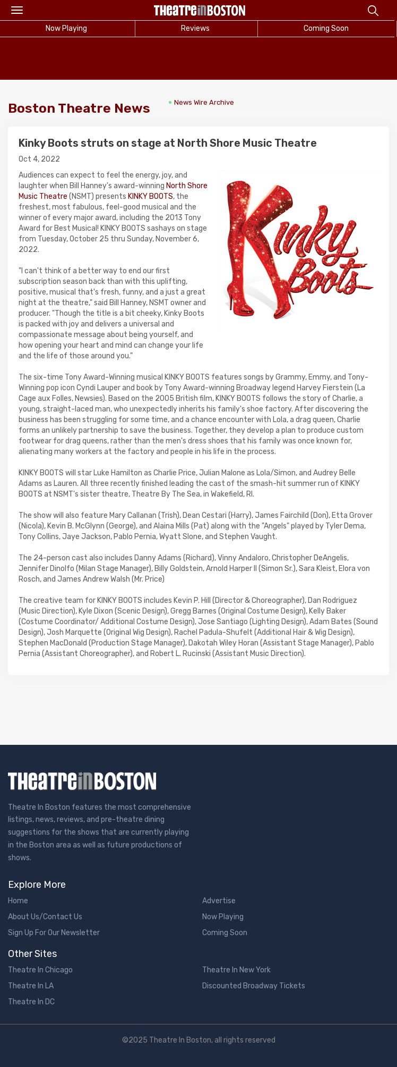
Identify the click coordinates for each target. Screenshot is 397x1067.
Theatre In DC (31, 1001)
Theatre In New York (236, 969)
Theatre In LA (31, 985)
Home (18, 900)
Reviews (195, 28)
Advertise (219, 900)
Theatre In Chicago (40, 969)
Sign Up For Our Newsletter (54, 932)
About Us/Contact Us (45, 916)
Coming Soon (326, 28)
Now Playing (223, 916)
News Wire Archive (204, 102)
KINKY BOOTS (150, 196)
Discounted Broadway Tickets (253, 985)
